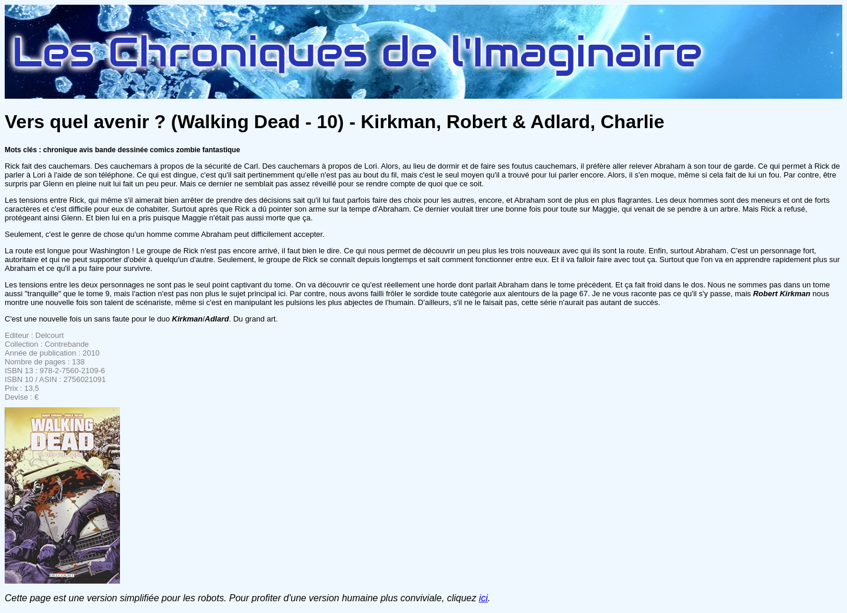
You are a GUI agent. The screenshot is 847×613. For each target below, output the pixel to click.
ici (483, 598)
